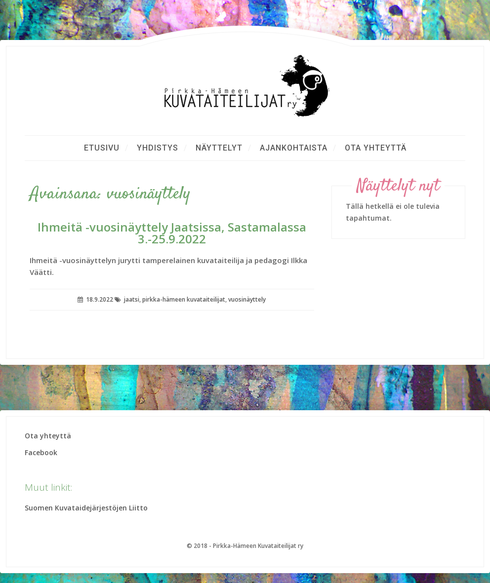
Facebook (41, 452)
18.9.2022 (99, 299)
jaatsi (131, 299)
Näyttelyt (219, 148)
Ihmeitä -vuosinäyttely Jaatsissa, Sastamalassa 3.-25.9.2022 (172, 233)
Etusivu (102, 148)
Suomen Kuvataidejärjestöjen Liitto (86, 507)
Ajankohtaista (293, 148)
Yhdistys (157, 148)
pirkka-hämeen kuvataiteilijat (183, 299)
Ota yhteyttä (376, 148)
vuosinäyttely (247, 299)
